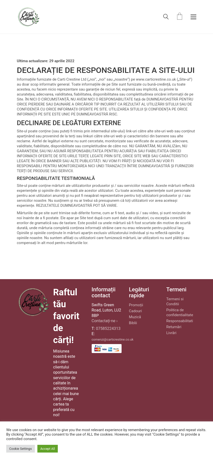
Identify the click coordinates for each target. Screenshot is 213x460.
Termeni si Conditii (175, 301)
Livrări (171, 333)
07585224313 (108, 328)
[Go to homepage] (28, 16)
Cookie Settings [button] (20, 449)
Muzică (135, 317)
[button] (193, 16)
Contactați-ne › (105, 320)
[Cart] (179, 16)
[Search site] (166, 17)
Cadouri (135, 311)
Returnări (174, 327)
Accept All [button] (47, 449)
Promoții (136, 305)
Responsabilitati (179, 321)
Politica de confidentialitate (179, 312)
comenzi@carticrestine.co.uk (113, 339)
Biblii (133, 323)
